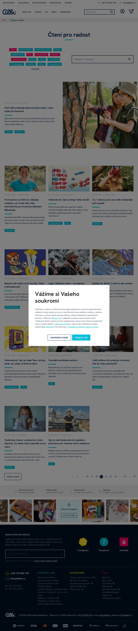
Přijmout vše (57, 318)
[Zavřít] (107, 288)
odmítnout (49, 327)
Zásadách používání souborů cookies (83, 327)
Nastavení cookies (63, 324)
